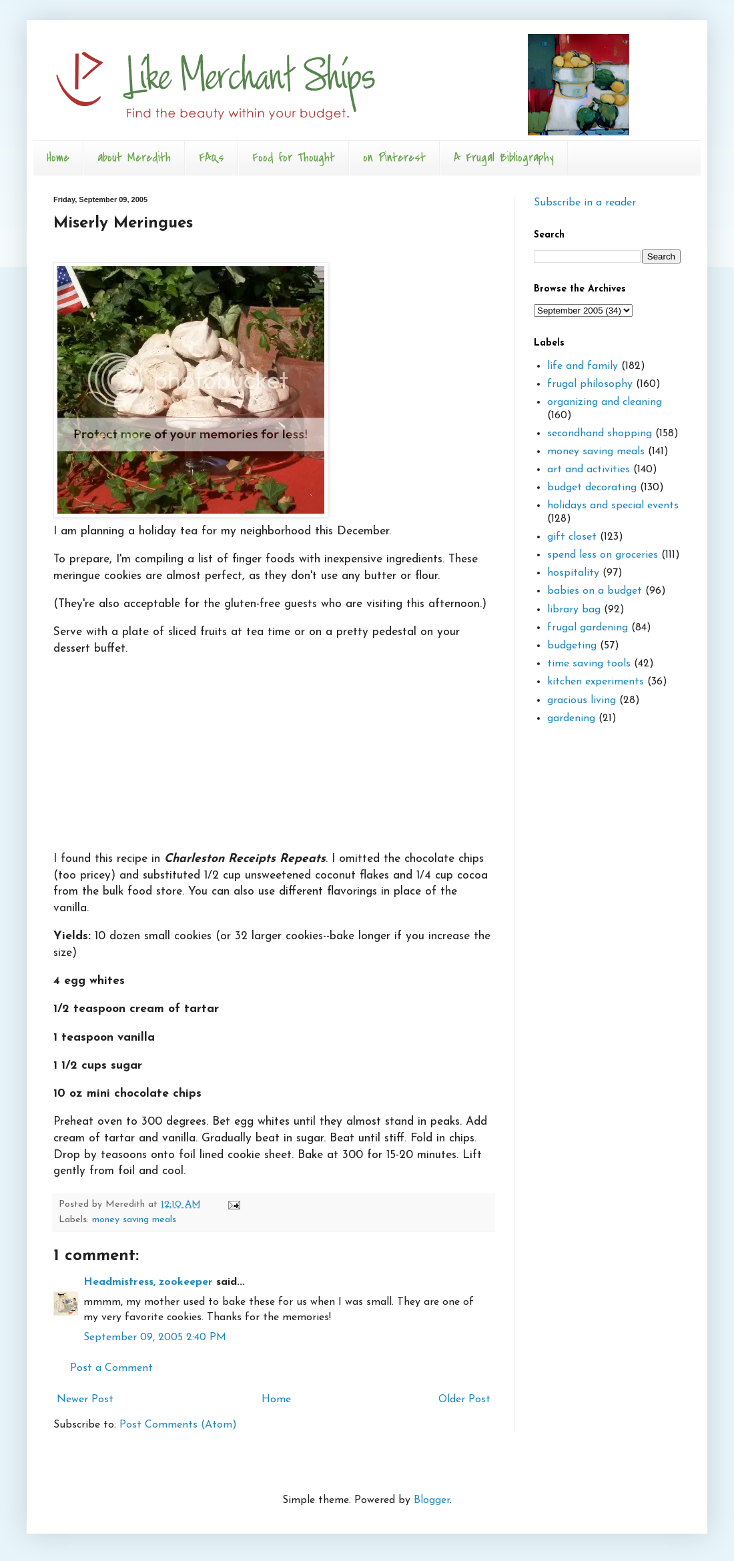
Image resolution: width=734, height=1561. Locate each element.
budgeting (572, 645)
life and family (582, 366)
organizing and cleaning (604, 402)
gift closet (572, 537)
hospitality (573, 573)
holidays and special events (613, 505)
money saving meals (134, 1220)
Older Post (464, 1399)
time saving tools (589, 663)
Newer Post (85, 1399)
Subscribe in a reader (585, 202)
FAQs (211, 158)
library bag (574, 609)
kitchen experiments (595, 681)
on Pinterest (394, 158)
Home (58, 158)
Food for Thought (293, 158)
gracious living (581, 700)
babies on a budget (594, 591)
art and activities (588, 469)
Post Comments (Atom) (178, 1425)
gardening (571, 718)
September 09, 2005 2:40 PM (154, 1337)
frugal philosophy (590, 384)
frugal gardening (587, 627)
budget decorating (592, 487)
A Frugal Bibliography (504, 158)
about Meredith (134, 158)
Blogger (432, 1500)
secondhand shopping (599, 433)
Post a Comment (111, 1368)
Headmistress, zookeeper (148, 1282)
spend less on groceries (602, 555)
